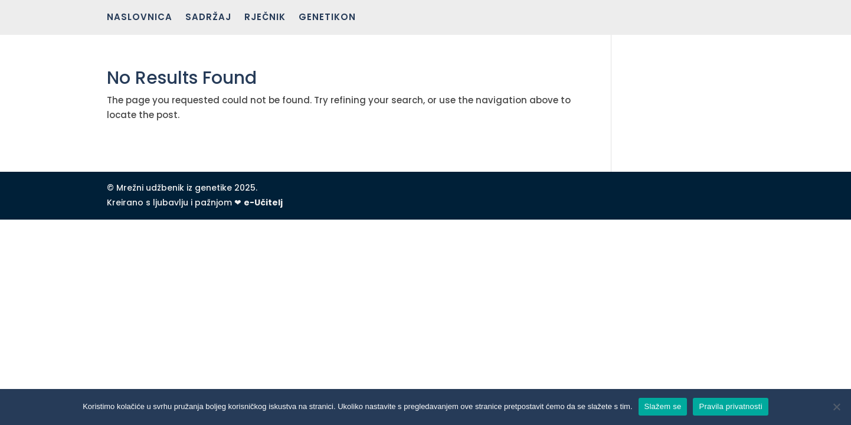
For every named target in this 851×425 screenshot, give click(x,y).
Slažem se (663, 406)
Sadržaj (208, 18)
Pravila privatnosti (730, 406)
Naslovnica (139, 18)
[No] (836, 407)
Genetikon (327, 18)
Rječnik (265, 18)
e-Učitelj (263, 202)
